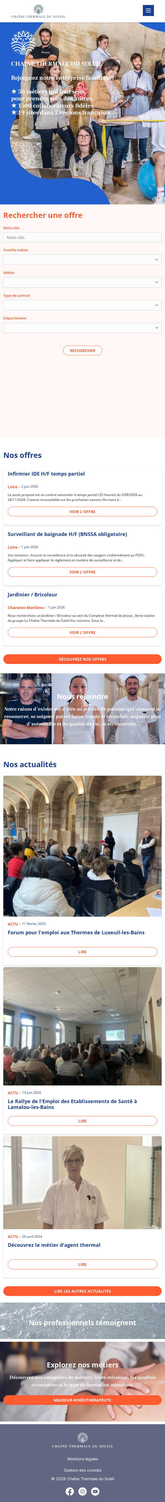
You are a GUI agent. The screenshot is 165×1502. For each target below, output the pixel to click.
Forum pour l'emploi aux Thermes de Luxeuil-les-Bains (76, 932)
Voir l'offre (82, 511)
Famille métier (15, 249)
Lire (82, 951)
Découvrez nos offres (83, 659)
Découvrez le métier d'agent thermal (54, 1245)
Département (14, 318)
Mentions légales (82, 1458)
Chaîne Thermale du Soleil (90, 1478)
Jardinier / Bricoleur (32, 594)
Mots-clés (11, 227)
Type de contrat (16, 295)
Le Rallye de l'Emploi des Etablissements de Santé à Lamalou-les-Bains (72, 1104)
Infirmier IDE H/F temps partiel (46, 473)
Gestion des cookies (82, 1470)
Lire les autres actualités (82, 1291)
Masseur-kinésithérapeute (82, 1400)
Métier (9, 272)
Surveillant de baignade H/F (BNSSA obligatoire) (67, 534)
